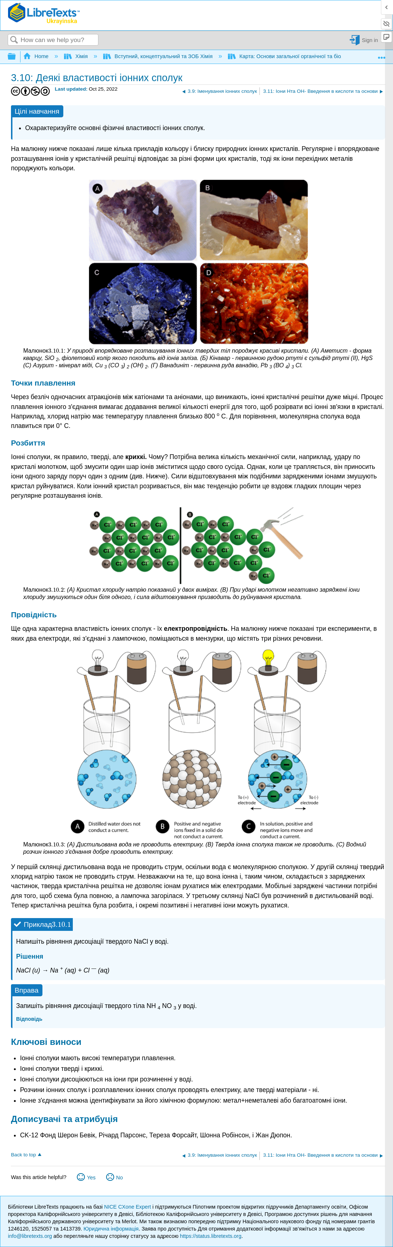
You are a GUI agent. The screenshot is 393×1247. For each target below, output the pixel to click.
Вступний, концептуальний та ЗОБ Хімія (158, 56)
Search (14, 40)
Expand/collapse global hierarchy (16, 56)
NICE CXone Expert (128, 1207)
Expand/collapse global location (382, 55)
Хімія (76, 56)
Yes (91, 1177)
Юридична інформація (111, 1229)
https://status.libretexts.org (211, 1236)
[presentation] (56, 351)
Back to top (23, 1154)
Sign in (370, 40)
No (119, 1177)
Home (36, 56)
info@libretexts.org (30, 1236)
